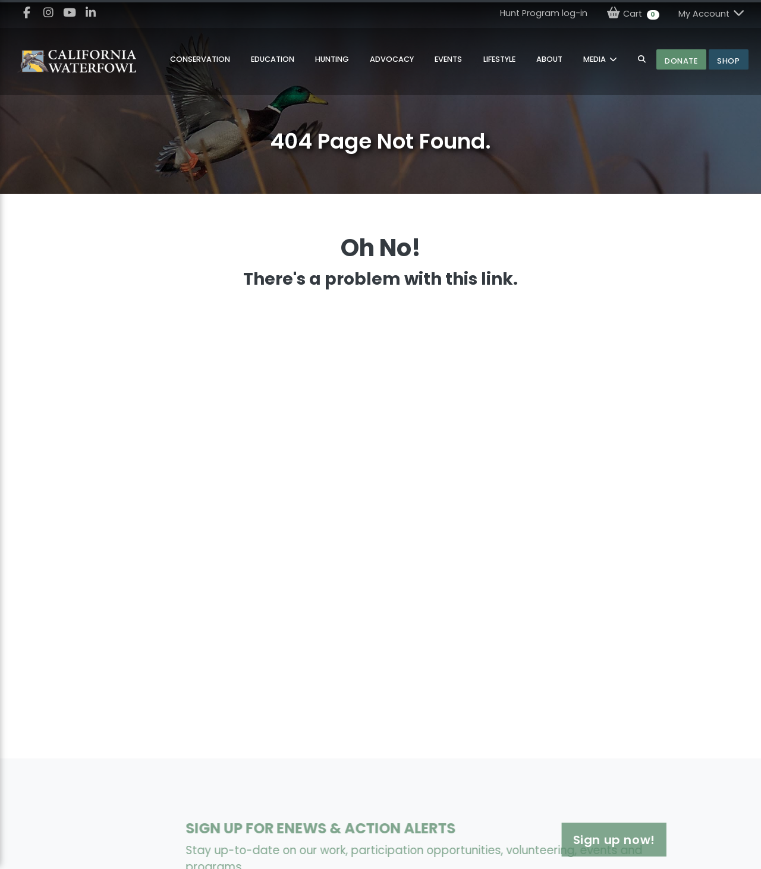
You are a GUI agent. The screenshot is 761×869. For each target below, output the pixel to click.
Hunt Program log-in (543, 13)
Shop (728, 61)
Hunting (332, 59)
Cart (632, 13)
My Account (712, 13)
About (549, 59)
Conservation (200, 59)
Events (448, 59)
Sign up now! (575, 840)
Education (272, 59)
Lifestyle (499, 59)
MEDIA (595, 59)
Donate (681, 61)
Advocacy (392, 59)
